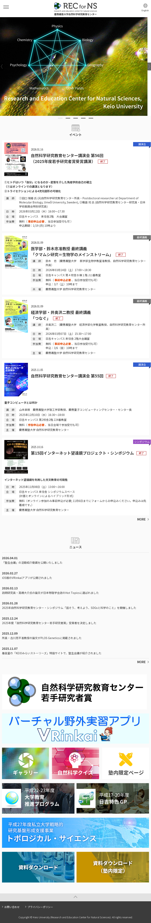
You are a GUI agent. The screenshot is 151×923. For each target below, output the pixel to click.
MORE (141, 519)
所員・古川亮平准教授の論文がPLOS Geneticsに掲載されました (42, 638)
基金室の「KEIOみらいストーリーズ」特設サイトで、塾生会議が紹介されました (51, 653)
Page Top (75, 897)
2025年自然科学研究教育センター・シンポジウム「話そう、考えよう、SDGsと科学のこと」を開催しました (69, 608)
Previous (2, 66)
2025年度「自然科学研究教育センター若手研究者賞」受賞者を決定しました (49, 623)
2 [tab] (68, 118)
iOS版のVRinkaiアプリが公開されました (27, 578)
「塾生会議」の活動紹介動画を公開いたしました (32, 562)
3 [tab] (75, 118)
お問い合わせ (12, 907)
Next (149, 66)
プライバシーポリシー (40, 907)
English (145, 10)
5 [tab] (91, 118)
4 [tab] (83, 118)
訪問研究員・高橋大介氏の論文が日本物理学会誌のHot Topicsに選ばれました (50, 593)
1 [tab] (60, 118)
